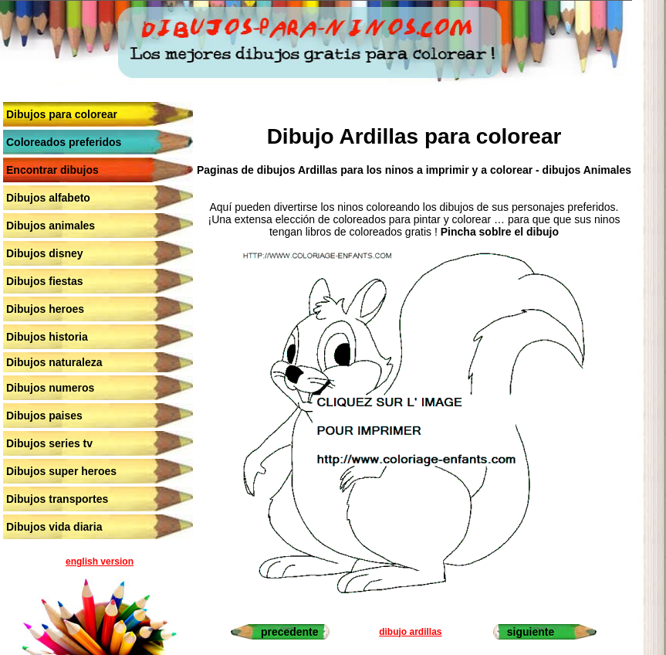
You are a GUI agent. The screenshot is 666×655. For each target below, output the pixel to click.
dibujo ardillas (410, 631)
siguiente (530, 632)
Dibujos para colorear (61, 114)
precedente (290, 632)
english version (100, 561)
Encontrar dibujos (52, 170)
